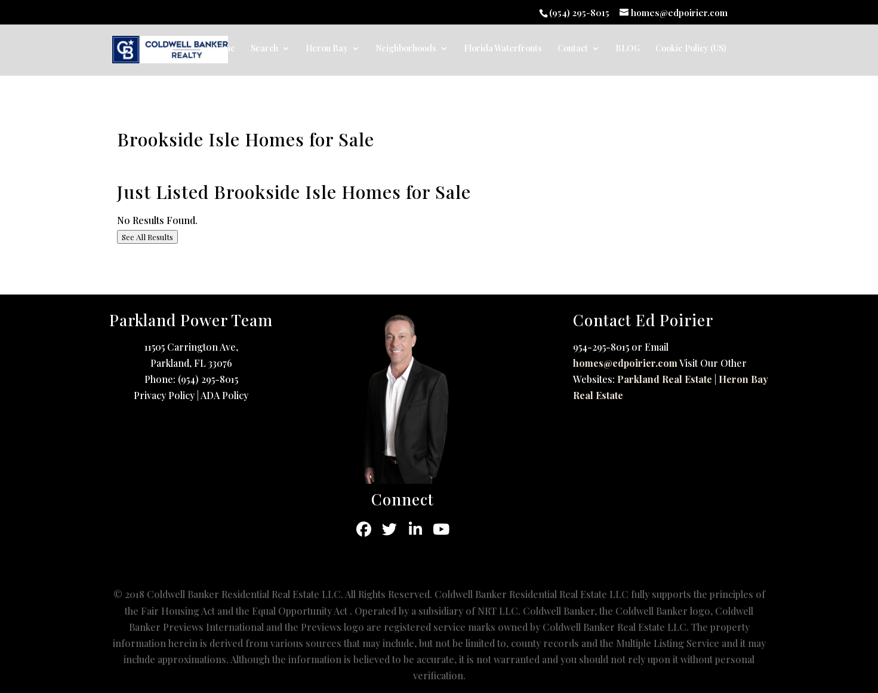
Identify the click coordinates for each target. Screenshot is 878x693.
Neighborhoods (405, 49)
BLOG (627, 49)
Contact (572, 49)
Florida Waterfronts (503, 49)
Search (264, 49)
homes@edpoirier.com (625, 363)
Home (223, 49)
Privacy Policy (164, 395)
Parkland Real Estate (664, 379)
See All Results (147, 237)
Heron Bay (327, 49)
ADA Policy (224, 395)
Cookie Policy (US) (690, 49)
